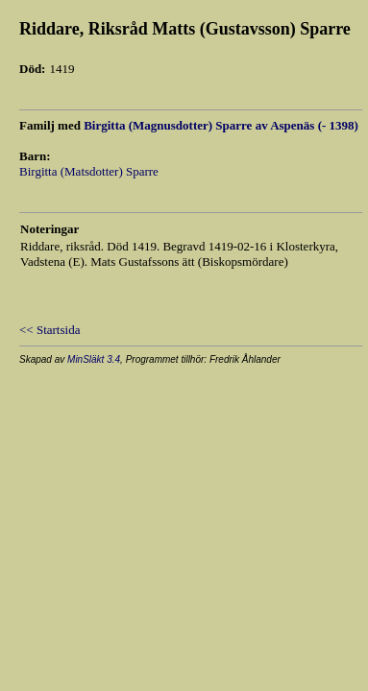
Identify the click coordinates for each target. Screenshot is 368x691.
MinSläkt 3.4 (93, 359)
